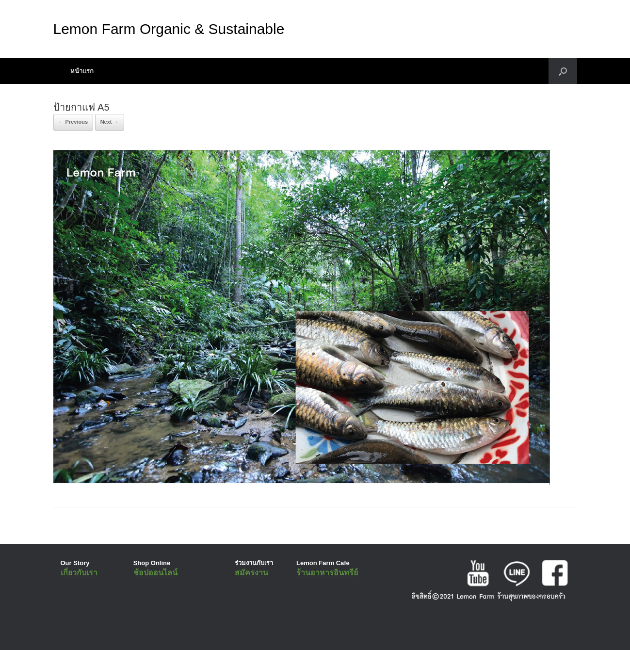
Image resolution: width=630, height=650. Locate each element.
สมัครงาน (251, 573)
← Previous (73, 122)
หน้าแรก (82, 71)
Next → (109, 122)
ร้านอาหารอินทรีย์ (327, 573)
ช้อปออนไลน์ (155, 573)
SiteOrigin (308, 631)
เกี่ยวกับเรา (79, 573)
